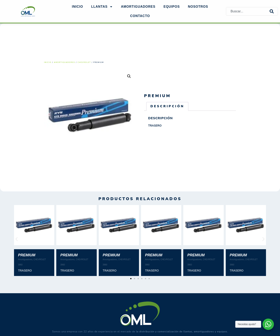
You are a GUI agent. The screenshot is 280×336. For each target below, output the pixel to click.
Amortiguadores (64, 62)
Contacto (140, 16)
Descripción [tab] (167, 106)
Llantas (102, 6)
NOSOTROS (198, 6)
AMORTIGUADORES (138, 6)
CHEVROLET (84, 62)
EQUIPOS (172, 6)
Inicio (77, 6)
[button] (129, 76)
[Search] (274, 11)
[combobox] (248, 11)
